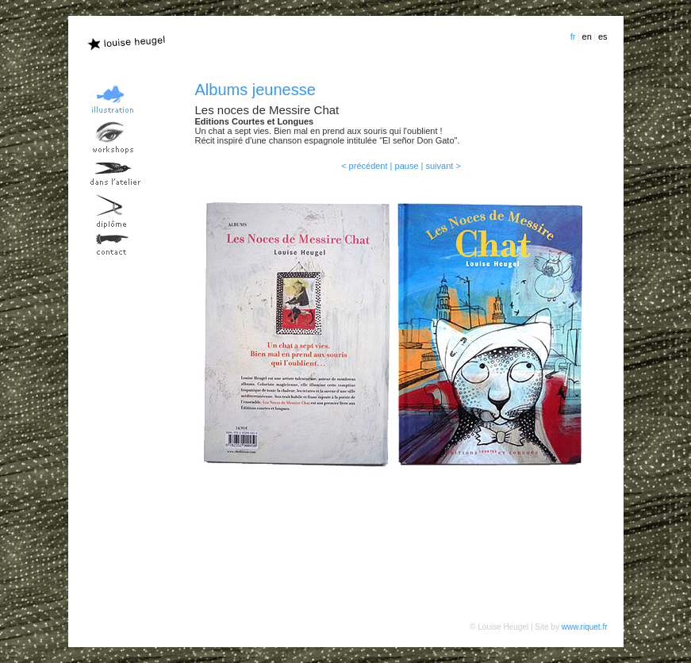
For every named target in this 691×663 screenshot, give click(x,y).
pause (407, 166)
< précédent (364, 166)
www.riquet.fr (585, 627)
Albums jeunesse (255, 89)
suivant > (443, 166)
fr (573, 36)
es (603, 36)
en (587, 36)
